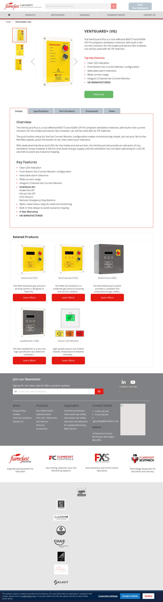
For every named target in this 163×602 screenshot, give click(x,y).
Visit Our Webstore (140, 6)
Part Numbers (67, 111)
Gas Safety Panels (44, 410)
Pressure (40, 425)
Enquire (99, 94)
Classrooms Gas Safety (75, 414)
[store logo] (22, 6)
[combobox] (78, 6)
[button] (33, 61)
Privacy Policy (19, 410)
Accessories (41, 428)
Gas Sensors (42, 421)
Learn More (29, 297)
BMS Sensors (70, 428)
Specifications (40, 111)
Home (8, 22)
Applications (57, 15)
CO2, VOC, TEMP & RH (46, 418)
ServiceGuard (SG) (68, 278)
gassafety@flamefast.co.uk (105, 421)
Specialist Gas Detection (75, 421)
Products (30, 15)
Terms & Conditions (22, 418)
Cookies (16, 414)
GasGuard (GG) (29, 278)
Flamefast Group (116, 15)
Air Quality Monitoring (75, 425)
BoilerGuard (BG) (107, 278)
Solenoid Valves (43, 414)
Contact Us (149, 15)
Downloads (92, 111)
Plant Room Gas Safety (75, 418)
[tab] (19, 111)
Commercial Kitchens (74, 410)
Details (19, 111)
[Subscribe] (99, 391)
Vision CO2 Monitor (68, 340)
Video (112, 111)
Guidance (85, 15)
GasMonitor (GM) (29, 340)
